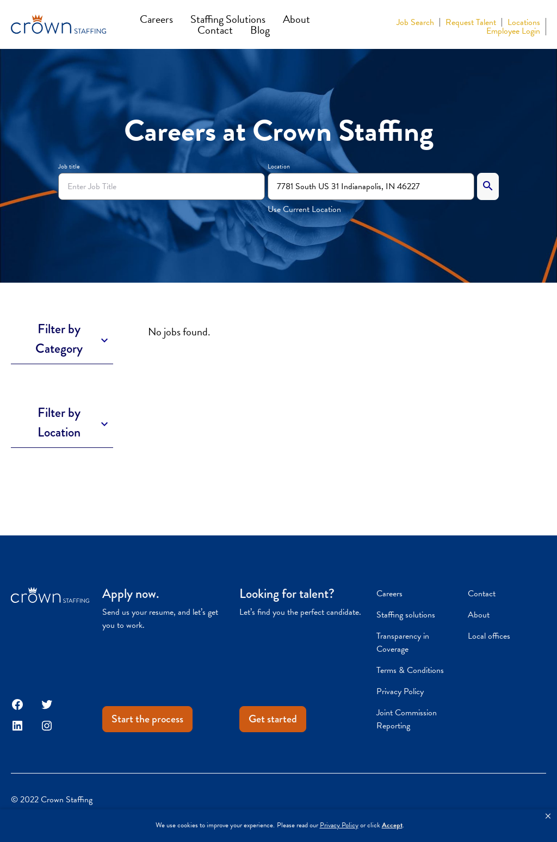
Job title (68, 166)
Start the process (147, 719)
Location (279, 166)
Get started (273, 719)
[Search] (488, 186)
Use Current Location (304, 209)
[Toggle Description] (62, 339)
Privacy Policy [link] (339, 825)
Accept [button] (392, 825)
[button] (548, 816)
